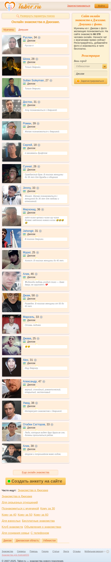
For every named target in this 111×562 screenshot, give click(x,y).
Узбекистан (49, 540)
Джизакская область (27, 540)
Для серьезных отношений (20, 502)
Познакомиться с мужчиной (20, 508)
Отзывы (77, 551)
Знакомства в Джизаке (33, 490)
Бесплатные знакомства (38, 520)
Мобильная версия (94, 551)
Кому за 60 (41, 514)
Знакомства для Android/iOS (15, 555)
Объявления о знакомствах (42, 527)
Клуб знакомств (12, 527)
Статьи (56, 551)
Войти (101, 6)
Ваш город (80, 60)
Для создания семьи (15, 533)
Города (45, 551)
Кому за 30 (47, 508)
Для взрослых (11, 520)
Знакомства (7, 551)
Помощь (34, 551)
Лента (66, 551)
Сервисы (21, 551)
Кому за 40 (9, 514)
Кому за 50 (25, 514)
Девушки (23, 29)
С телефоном (40, 533)
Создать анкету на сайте (34, 481)
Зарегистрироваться (78, 5)
